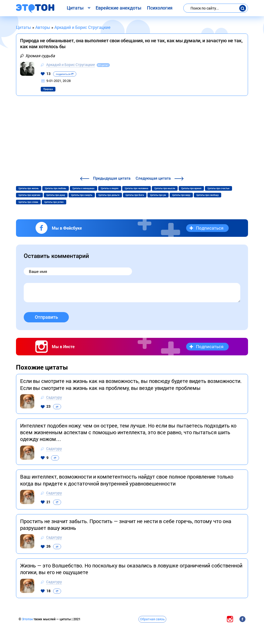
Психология (159, 8)
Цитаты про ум (158, 195)
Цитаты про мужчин (29, 195)
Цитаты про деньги (108, 195)
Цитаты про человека (136, 188)
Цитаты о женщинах (83, 188)
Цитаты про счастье (218, 188)
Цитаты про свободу (207, 195)
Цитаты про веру (181, 195)
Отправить (46, 317)
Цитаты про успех (54, 202)
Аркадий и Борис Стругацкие (70, 64)
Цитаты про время (191, 188)
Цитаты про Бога (135, 195)
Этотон (28, 619)
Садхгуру (54, 397)
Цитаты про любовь (55, 188)
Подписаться (210, 228)
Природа (48, 89)
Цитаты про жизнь (29, 188)
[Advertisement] (132, 137)
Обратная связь (152, 619)
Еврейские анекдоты (118, 8)
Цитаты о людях (110, 188)
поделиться (64, 74)
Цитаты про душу (55, 195)
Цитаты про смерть (81, 195)
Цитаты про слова (28, 202)
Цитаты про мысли (164, 188)
